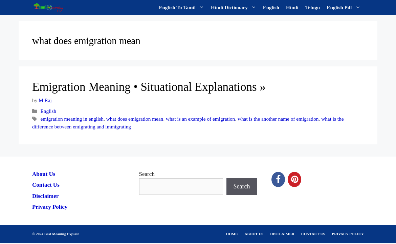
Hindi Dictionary (235, 7)
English (271, 7)
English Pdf (345, 7)
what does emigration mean (134, 119)
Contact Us (46, 185)
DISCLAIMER (282, 234)
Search (147, 174)
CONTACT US (313, 234)
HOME (232, 234)
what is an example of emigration (200, 119)
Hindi (292, 7)
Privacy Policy (49, 207)
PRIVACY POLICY (348, 234)
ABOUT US (254, 234)
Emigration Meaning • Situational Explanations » (149, 87)
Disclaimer (45, 196)
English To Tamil (183, 7)
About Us (44, 174)
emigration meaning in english (72, 119)
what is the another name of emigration (278, 119)
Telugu (312, 7)
